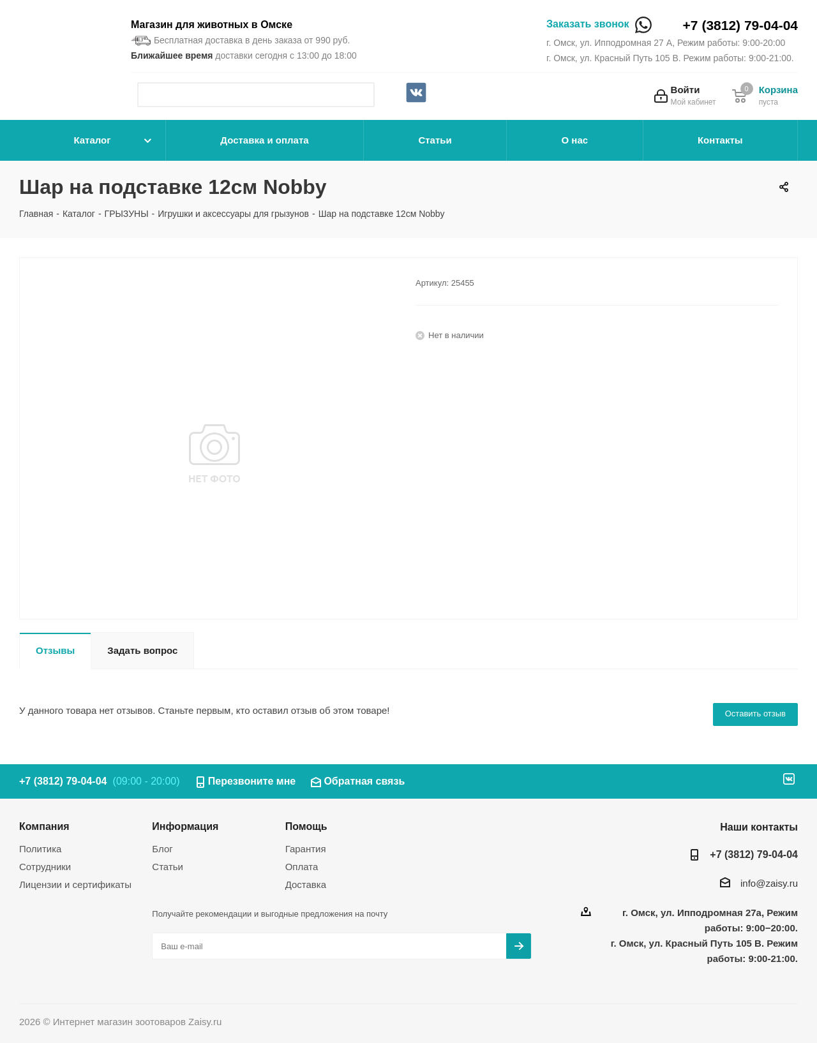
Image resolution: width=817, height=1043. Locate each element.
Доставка (305, 884)
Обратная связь (364, 781)
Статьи (434, 140)
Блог (162, 848)
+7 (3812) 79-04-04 (740, 25)
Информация (185, 826)
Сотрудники (45, 866)
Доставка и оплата (264, 140)
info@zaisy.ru (769, 883)
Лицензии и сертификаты (75, 884)
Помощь (306, 826)
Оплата (302, 866)
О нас (575, 140)
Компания (44, 826)
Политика (40, 848)
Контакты (720, 140)
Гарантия (305, 848)
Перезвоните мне (252, 781)
